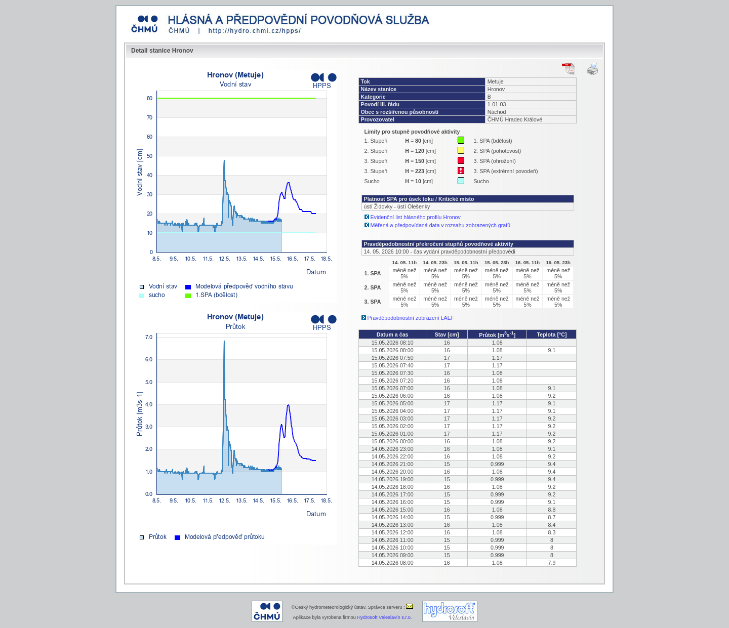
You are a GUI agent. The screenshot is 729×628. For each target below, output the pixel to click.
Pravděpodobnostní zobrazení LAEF (411, 318)
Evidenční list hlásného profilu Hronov (416, 217)
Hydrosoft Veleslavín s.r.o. (384, 617)
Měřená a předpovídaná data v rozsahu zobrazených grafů (441, 225)
